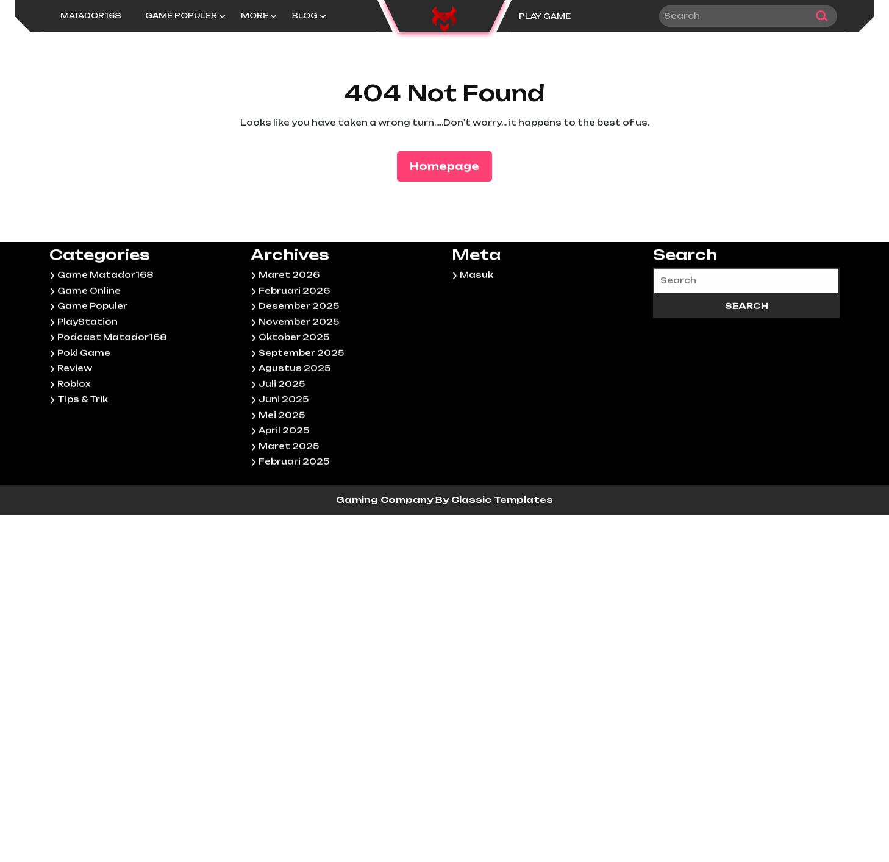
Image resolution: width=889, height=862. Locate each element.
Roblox (73, 433)
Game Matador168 (105, 324)
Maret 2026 (289, 324)
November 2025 (299, 371)
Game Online (89, 339)
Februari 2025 (294, 511)
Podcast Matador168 (111, 386)
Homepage (449, 166)
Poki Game (83, 402)
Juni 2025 (284, 449)
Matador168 (90, 15)
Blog (305, 15)
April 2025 (284, 480)
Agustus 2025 (294, 417)
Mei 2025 (282, 464)
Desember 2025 (299, 355)
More (254, 15)
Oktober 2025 (294, 386)
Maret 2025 (289, 495)
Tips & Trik (82, 449)
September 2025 (301, 402)
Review (74, 417)
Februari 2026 (294, 339)
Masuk (476, 324)
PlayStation (87, 371)
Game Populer (181, 15)
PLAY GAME (545, 16)
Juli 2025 (282, 433)
